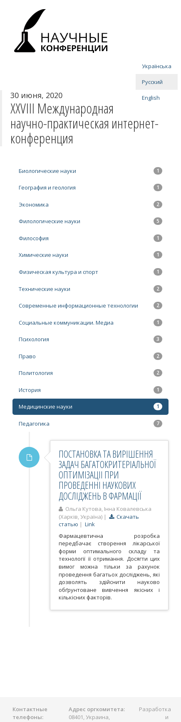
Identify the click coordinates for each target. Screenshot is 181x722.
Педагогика (90, 423)
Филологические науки (90, 221)
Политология (90, 373)
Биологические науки (90, 171)
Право (90, 356)
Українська (156, 66)
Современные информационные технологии (90, 305)
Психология (90, 339)
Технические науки (90, 289)
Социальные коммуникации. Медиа (90, 322)
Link (90, 524)
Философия (90, 238)
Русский (152, 82)
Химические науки (90, 255)
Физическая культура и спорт (90, 272)
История (90, 390)
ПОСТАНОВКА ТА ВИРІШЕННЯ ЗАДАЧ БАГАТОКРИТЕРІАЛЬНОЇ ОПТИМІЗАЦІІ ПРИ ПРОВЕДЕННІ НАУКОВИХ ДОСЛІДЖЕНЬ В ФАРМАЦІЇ (107, 475)
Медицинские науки (90, 406)
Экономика (90, 204)
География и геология (90, 187)
